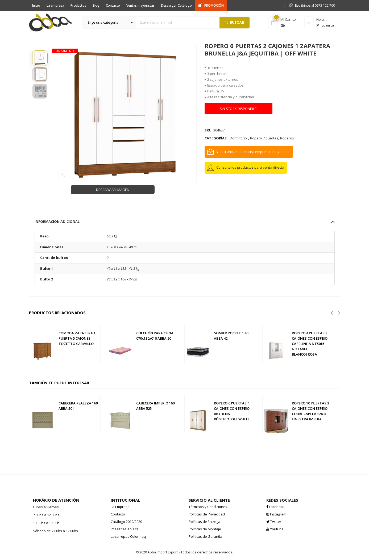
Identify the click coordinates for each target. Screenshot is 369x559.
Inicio (36, 5)
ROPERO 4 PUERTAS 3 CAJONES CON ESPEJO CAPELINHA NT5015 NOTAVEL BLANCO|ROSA (309, 344)
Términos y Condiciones (208, 506)
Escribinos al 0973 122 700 (312, 5)
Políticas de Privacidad (207, 514)
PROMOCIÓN (211, 5)
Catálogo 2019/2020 (126, 521)
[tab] (185, 221)
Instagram (276, 514)
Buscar (234, 22)
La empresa (55, 5)
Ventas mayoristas (140, 5)
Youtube (275, 529)
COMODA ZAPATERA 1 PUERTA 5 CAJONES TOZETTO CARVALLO (77, 338)
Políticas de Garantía (205, 536)
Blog (96, 5)
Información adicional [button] (185, 221)
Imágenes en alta (125, 529)
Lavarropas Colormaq (128, 536)
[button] (109, 22)
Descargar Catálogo (176, 5)
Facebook (275, 506)
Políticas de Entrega (204, 521)
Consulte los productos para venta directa (250, 167)
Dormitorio (238, 138)
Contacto (113, 5)
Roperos (287, 138)
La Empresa (120, 506)
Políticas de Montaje (205, 529)
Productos (78, 5)
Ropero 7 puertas (264, 138)
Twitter (273, 521)
